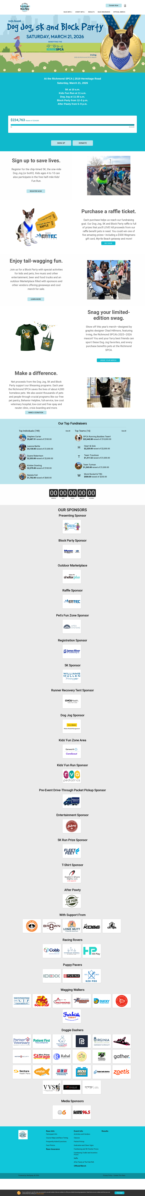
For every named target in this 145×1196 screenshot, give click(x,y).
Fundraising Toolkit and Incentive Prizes (85, 1171)
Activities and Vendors (82, 1151)
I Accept (119, 1193)
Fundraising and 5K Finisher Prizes (86, 1166)
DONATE (83, 143)
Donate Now (113, 5)
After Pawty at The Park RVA (84, 1179)
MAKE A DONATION (35, 415)
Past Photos (50, 1162)
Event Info (79, 12)
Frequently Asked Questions (56, 1159)
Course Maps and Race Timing (57, 1155)
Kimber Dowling (34, 468)
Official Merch (119, 12)
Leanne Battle (33, 448)
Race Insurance (104, 12)
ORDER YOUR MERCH (108, 359)
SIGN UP (61, 143)
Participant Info (51, 1151)
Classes (77, 1155)
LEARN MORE (36, 298)
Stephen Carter (34, 439)
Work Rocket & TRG (93, 476)
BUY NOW (108, 247)
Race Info (67, 12)
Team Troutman (91, 457)
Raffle (76, 1175)
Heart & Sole (90, 448)
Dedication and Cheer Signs (84, 1162)
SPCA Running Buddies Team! (97, 439)
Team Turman (89, 467)
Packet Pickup (79, 1159)
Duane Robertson (35, 458)
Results (91, 12)
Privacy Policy (40, 1193)
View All (68, 433)
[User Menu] (125, 5)
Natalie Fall (32, 477)
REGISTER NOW (36, 190)
